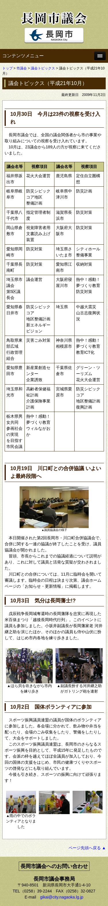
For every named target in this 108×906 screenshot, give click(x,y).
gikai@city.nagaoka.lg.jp (61, 897)
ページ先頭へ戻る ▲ (87, 848)
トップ (7, 68)
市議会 (21, 68)
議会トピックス (43, 68)
